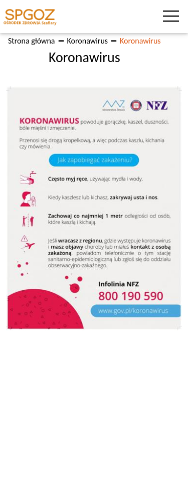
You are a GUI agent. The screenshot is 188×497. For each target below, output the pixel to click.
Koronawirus (87, 41)
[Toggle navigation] (173, 16)
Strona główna (31, 41)
